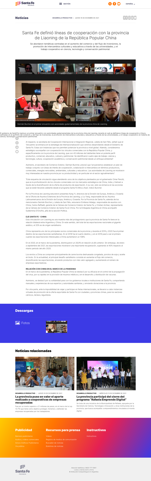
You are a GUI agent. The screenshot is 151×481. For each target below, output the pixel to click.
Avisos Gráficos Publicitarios (27, 441)
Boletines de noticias (54, 444)
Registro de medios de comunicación (61, 438)
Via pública (19, 444)
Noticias (21, 17)
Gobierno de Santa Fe (24, 4)
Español (129, 4)
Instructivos (91, 434)
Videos (49, 434)
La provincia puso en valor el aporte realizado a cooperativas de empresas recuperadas (44, 397)
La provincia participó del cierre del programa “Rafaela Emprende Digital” (105, 397)
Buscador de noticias (54, 441)
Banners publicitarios (24, 434)
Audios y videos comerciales (27, 438)
